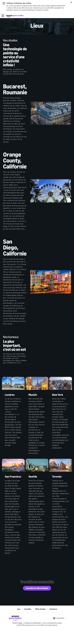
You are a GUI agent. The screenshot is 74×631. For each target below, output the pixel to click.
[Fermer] (71, 2)
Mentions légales (17, 623)
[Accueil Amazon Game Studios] (15, 16)
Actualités (27, 609)
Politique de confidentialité (32, 623)
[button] (3, 15)
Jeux (18, 609)
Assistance (53, 609)
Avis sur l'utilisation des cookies (52, 623)
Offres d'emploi (40, 609)
